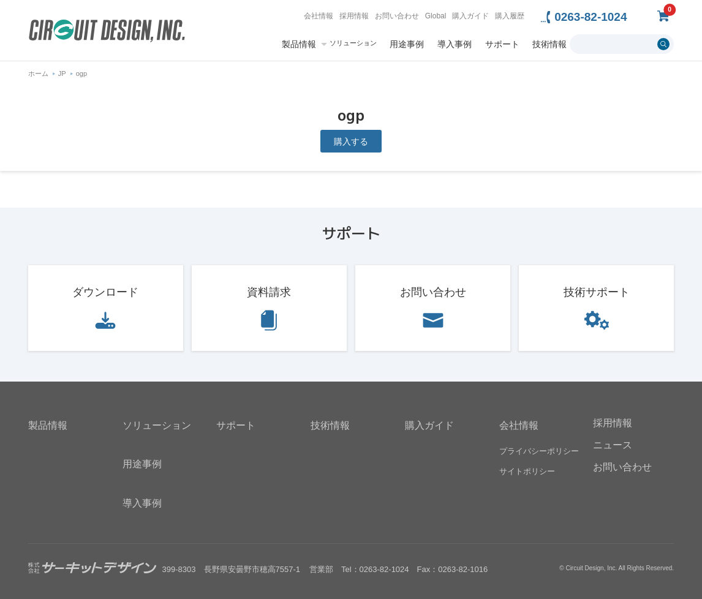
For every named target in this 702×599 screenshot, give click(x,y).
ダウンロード (105, 292)
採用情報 (354, 16)
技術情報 (549, 44)
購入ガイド (470, 16)
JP (62, 73)
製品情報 (299, 44)
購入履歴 (509, 16)
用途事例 (407, 44)
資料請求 (269, 292)
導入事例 (454, 44)
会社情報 (318, 16)
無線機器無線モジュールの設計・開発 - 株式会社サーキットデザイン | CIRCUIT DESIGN (107, 32)
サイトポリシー (527, 471)
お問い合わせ (397, 16)
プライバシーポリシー (539, 451)
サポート (502, 44)
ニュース (612, 445)
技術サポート (597, 292)
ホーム (38, 73)
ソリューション (353, 43)
